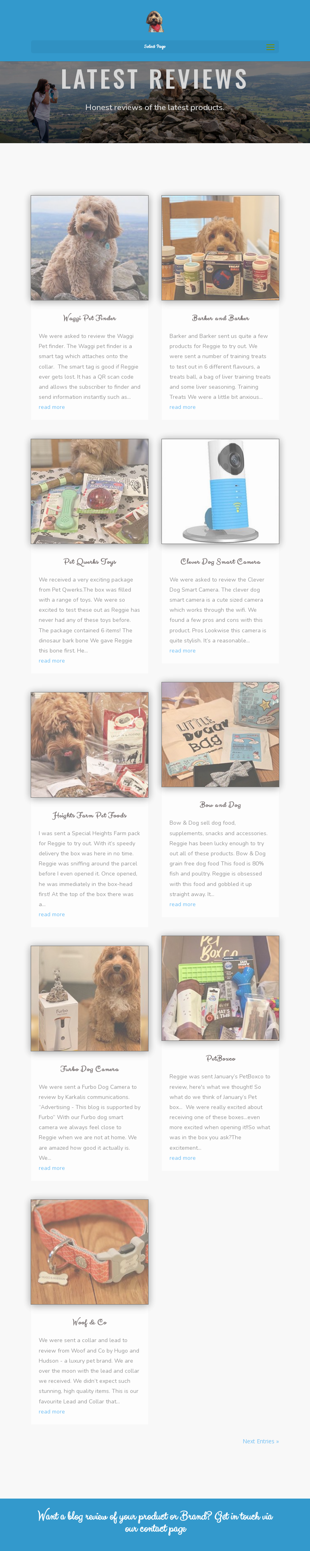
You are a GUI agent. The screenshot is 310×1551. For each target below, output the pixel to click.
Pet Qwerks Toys (89, 562)
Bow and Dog (220, 805)
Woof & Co (90, 1322)
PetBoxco (220, 1058)
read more (52, 407)
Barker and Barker (220, 318)
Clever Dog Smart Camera (220, 562)
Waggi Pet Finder (89, 318)
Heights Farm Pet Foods (89, 815)
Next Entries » (261, 1441)
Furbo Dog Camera (90, 1069)
